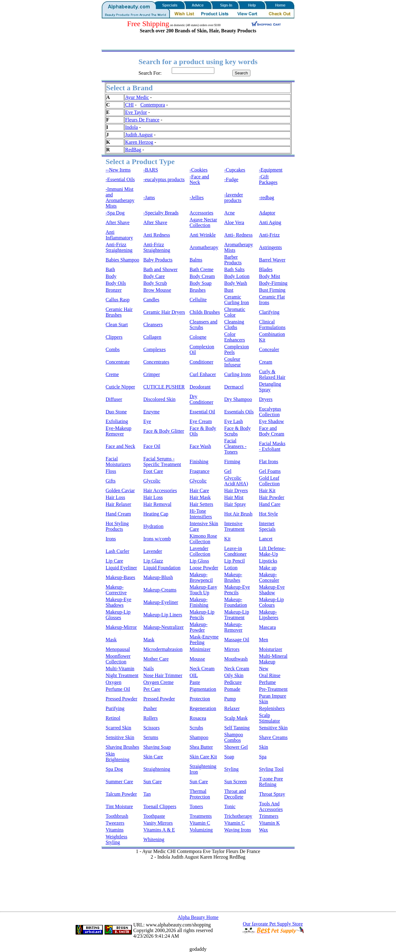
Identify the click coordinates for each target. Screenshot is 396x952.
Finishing (198, 461)
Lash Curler (117, 551)
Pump (230, 698)
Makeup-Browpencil (201, 577)
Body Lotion (236, 276)
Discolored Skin (159, 399)
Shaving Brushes (122, 747)
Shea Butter (201, 747)
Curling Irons (237, 374)
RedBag (133, 149)
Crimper (151, 374)
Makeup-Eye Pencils (237, 589)
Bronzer (114, 290)
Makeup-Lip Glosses (118, 614)
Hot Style (268, 513)
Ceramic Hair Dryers (164, 312)
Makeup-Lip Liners (162, 614)
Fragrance (199, 471)
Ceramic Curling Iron (236, 299)
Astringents (270, 247)
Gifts (111, 480)
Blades (266, 269)
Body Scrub (155, 283)
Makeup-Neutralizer (163, 627)
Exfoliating (117, 421)
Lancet (266, 538)
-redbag (266, 197)
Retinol (113, 718)
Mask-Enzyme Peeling (203, 639)
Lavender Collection (199, 551)
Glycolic (152, 480)
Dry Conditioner (201, 399)
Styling (231, 769)
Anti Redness (156, 235)
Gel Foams (270, 471)
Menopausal (118, 649)
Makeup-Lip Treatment (236, 614)
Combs (113, 349)
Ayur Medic (137, 97)
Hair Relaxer (118, 504)
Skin (263, 747)
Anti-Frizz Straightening (119, 247)
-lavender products (233, 197)
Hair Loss (115, 497)
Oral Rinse (269, 675)
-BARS (150, 169)
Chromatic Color (234, 312)
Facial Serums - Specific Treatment (162, 461)
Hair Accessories (160, 490)
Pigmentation (202, 689)
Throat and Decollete (235, 794)
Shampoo (198, 737)
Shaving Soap (157, 747)
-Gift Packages (268, 179)
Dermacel (234, 386)
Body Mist (269, 276)
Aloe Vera (234, 222)
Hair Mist (234, 497)
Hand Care (269, 504)
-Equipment (270, 169)
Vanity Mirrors (158, 823)
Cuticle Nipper (120, 386)
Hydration (153, 526)
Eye (147, 421)
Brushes (197, 290)
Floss (111, 471)
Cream (265, 362)
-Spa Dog (115, 212)
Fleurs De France (142, 119)
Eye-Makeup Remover (119, 431)
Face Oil (152, 446)
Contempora (152, 104)
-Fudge (231, 179)
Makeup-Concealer (269, 577)
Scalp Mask (236, 718)
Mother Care (156, 659)
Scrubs (196, 727)
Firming (232, 461)
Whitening (154, 839)
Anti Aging (270, 222)
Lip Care (114, 560)
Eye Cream (200, 421)
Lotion (231, 567)
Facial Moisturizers (118, 461)
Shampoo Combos (233, 737)
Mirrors (232, 649)
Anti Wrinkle (202, 235)
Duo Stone (116, 411)
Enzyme (151, 411)
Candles (151, 299)
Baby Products (158, 259)
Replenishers (272, 708)
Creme (112, 374)
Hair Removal (157, 504)
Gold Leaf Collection (269, 480)
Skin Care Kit (203, 756)
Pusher (150, 708)
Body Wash (235, 283)
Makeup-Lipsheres (268, 614)
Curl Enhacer (202, 374)
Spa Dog (114, 769)
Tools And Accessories (270, 806)
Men (263, 639)
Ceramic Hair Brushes (119, 312)
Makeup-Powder (198, 627)
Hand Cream (118, 513)
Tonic (229, 806)
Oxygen (114, 682)
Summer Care (119, 781)
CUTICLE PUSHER (164, 386)
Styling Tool (271, 769)
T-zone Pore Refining (271, 781)
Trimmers (268, 816)
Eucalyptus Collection (270, 411)
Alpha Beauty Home (198, 917)
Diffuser (114, 399)
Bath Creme (201, 269)
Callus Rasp (118, 299)
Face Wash (200, 446)
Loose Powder (203, 567)
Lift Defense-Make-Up (272, 551)
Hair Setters (201, 504)
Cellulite (198, 299)
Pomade (232, 689)
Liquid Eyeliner (121, 567)
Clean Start (117, 324)
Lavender (152, 551)
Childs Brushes (204, 312)
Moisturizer (270, 649)
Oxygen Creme (158, 682)
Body (111, 276)
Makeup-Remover (233, 627)
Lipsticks (268, 560)
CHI (129, 104)
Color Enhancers (234, 337)
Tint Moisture (119, 806)
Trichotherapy (238, 816)
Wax (263, 829)
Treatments (200, 816)
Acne (229, 212)
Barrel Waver (272, 259)
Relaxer (232, 708)
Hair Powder (271, 497)
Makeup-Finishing (198, 602)
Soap (229, 756)
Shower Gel (236, 747)
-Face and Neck (199, 179)
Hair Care (199, 490)
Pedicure (233, 682)
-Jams (149, 197)
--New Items (118, 169)
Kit (227, 538)
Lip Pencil (234, 560)
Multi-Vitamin (120, 668)
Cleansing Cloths (234, 324)
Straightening (156, 769)
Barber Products (233, 259)
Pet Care (152, 689)
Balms (195, 259)
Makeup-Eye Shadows (119, 602)
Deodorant (200, 386)
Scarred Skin (118, 727)
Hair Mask (200, 497)
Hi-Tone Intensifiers (200, 513)
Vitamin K (269, 823)
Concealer (269, 349)
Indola (131, 127)
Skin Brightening (117, 756)
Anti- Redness (238, 235)
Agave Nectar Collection (203, 222)
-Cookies (198, 169)
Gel (227, 471)
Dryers (266, 399)
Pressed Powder (121, 698)
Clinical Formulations (272, 324)
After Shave (118, 222)
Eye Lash (233, 421)
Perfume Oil (118, 689)
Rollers (150, 718)
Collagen (152, 337)
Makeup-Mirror (121, 627)
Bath (110, 269)
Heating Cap (155, 513)
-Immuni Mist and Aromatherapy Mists (120, 197)
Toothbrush (117, 816)
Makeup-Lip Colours (271, 602)
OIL (193, 675)
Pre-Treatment (273, 689)
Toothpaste (154, 816)
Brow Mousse (157, 290)
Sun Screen (235, 781)
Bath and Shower (160, 269)
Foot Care (153, 471)
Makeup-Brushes (233, 577)
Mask (111, 639)
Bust (228, 290)
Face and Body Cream (271, 431)
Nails (148, 668)
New (263, 668)
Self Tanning (237, 727)
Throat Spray (272, 794)
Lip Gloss (199, 560)
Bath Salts (234, 269)
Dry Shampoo (238, 399)
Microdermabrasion (163, 649)
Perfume (267, 682)
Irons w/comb (157, 538)
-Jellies (196, 197)
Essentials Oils (239, 411)
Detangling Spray (270, 386)
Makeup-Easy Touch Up (203, 589)
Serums (150, 737)
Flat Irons (268, 461)
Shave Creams (273, 737)
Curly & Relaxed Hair (272, 374)
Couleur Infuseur (232, 361)
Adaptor (267, 212)
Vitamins (115, 829)
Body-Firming (273, 283)
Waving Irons (237, 829)
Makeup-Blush (158, 577)
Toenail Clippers (159, 806)
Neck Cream (201, 668)
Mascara (267, 627)
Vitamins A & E (159, 829)
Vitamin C (199, 823)
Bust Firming (272, 290)
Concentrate (118, 362)
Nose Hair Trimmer (162, 675)
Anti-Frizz (269, 235)
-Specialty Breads (161, 212)
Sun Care (152, 781)
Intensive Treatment (234, 526)
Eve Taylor (136, 112)
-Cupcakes (234, 169)
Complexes (154, 349)
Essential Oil (202, 411)
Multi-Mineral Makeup (273, 658)
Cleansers (153, 324)
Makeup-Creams (160, 589)
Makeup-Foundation (235, 602)
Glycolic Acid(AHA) (236, 480)
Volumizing (200, 829)
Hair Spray (235, 504)
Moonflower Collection (118, 658)
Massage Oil (236, 639)
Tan (147, 794)
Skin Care (153, 756)
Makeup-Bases (120, 577)
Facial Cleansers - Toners (235, 446)
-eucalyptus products (164, 179)
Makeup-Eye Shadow (272, 589)
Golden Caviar (120, 490)
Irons (111, 538)
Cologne (197, 337)
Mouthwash (236, 659)
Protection (199, 698)
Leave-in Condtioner (235, 551)
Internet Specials (267, 526)
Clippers (114, 337)
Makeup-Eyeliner (160, 602)
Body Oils (116, 283)
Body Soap (200, 283)
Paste (194, 682)
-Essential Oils (120, 179)
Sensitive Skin (273, 727)
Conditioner (201, 362)
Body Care (154, 276)
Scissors (151, 727)
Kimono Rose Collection (203, 538)
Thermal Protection (199, 794)
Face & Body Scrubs (237, 431)
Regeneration (202, 708)
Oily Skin (234, 675)
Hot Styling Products (117, 526)
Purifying (115, 708)
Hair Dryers (236, 490)
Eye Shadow (271, 421)
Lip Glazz (153, 560)
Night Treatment (122, 675)
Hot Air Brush (238, 513)
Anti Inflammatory (119, 234)
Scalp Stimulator (269, 718)
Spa (262, 756)
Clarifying (269, 312)
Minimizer (200, 649)
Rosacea (197, 718)
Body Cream (202, 276)
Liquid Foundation (162, 567)
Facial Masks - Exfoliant (272, 446)
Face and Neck (120, 446)
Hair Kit (267, 490)
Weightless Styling (117, 839)
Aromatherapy (203, 247)
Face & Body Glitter (163, 431)
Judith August (138, 134)
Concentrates (156, 362)
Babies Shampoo (122, 259)
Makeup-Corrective (116, 589)
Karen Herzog (139, 142)
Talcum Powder (121, 794)
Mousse (197, 659)
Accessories (201, 212)
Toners (196, 806)
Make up (267, 567)
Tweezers (115, 823)
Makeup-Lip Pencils (201, 614)
